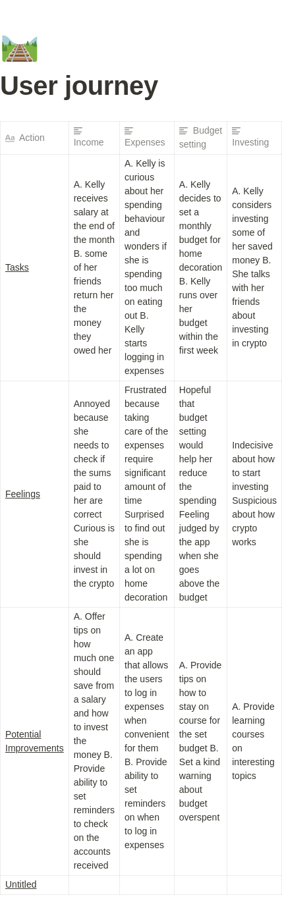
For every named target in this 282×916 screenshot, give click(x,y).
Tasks (17, 267)
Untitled (20, 884)
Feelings (22, 494)
